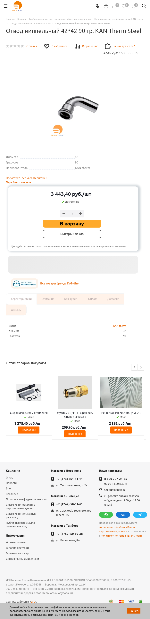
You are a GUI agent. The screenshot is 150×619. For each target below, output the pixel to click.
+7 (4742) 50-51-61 (69, 504)
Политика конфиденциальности (26, 499)
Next (141, 367)
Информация (15, 535)
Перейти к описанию (19, 182)
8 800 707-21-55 (115, 479)
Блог (9, 488)
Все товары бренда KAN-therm (61, 283)
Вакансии (12, 493)
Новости (11, 483)
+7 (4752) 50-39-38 (69, 534)
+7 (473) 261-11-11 (69, 479)
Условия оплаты (16, 542)
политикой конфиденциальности (121, 535)
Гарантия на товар (17, 553)
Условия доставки (17, 547)
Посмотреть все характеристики (26, 178)
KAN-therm (119, 325)
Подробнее (29, 429)
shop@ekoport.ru (115, 489)
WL (33, 601)
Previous (134, 367)
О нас (9, 477)
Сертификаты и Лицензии (22, 558)
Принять (134, 610)
